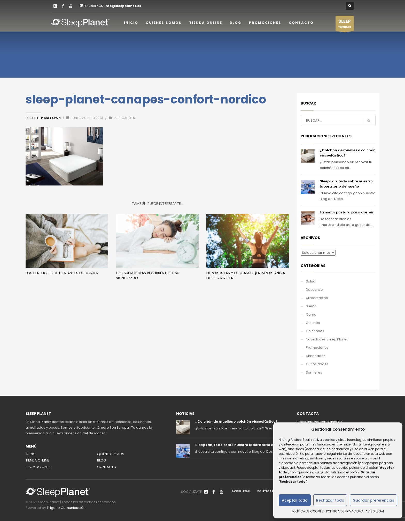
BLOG (101, 460)
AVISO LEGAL (374, 511)
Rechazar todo (330, 500)
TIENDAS (345, 24)
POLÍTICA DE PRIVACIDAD (344, 511)
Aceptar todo (295, 500)
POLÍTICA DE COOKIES (308, 511)
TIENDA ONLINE (37, 460)
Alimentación (317, 297)
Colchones (315, 331)
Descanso (314, 289)
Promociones (317, 347)
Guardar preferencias (373, 500)
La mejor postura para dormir (347, 212)
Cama (311, 314)
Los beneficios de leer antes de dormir (62, 273)
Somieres (314, 372)
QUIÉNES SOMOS (110, 454)
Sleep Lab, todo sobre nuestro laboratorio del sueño (346, 184)
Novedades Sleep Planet (327, 339)
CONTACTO (106, 466)
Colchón (313, 322)
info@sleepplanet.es (123, 6)
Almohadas (315, 355)
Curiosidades (317, 364)
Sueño (311, 306)
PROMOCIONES (38, 466)
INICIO (31, 454)
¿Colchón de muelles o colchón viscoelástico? (236, 421)
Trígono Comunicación (66, 507)
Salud (310, 281)
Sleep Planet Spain (46, 118)
